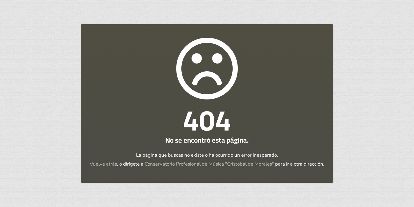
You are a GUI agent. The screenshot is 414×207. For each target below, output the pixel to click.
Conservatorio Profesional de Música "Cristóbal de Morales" (209, 164)
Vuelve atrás (103, 164)
